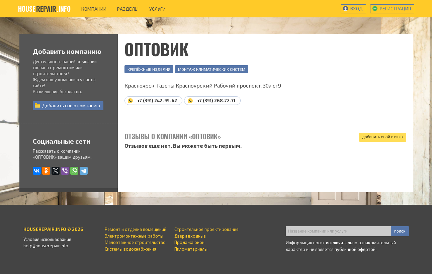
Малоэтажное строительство (135, 242)
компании (93, 9)
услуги (157, 9)
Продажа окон (189, 242)
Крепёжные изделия (148, 69)
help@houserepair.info (45, 245)
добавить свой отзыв (382, 137)
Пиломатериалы (190, 249)
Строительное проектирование (206, 229)
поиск (399, 231)
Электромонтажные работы (134, 236)
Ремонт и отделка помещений (135, 229)
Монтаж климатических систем (211, 69)
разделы (128, 9)
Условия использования (47, 239)
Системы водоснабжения (130, 249)
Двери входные (190, 236)
